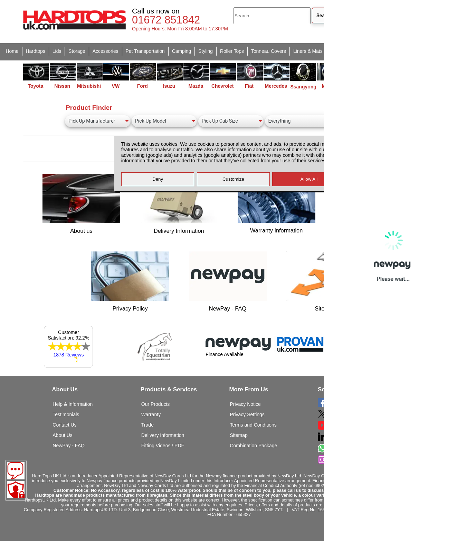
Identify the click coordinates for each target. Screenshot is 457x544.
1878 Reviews (68, 354)
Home (12, 51)
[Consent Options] (16, 489)
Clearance (381, 51)
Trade (147, 425)
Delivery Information (162, 435)
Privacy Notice (245, 404)
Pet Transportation (145, 51)
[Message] (16, 470)
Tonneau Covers (268, 51)
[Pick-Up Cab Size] (231, 121)
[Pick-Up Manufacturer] (97, 121)
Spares (337, 51)
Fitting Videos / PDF (162, 445)
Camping (181, 51)
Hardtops (35, 51)
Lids (57, 51)
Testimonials (66, 414)
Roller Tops (232, 51)
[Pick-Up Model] (164, 121)
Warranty (151, 414)
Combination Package (253, 445)
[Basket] (423, 19)
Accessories (105, 51)
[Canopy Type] (297, 121)
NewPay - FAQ (69, 445)
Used (357, 51)
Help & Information (73, 404)
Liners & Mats (308, 51)
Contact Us (64, 425)
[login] (389, 19)
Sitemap (238, 435)
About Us (63, 435)
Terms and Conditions (253, 425)
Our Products (155, 404)
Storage (76, 51)
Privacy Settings (247, 414)
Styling (205, 51)
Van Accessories (417, 51)
